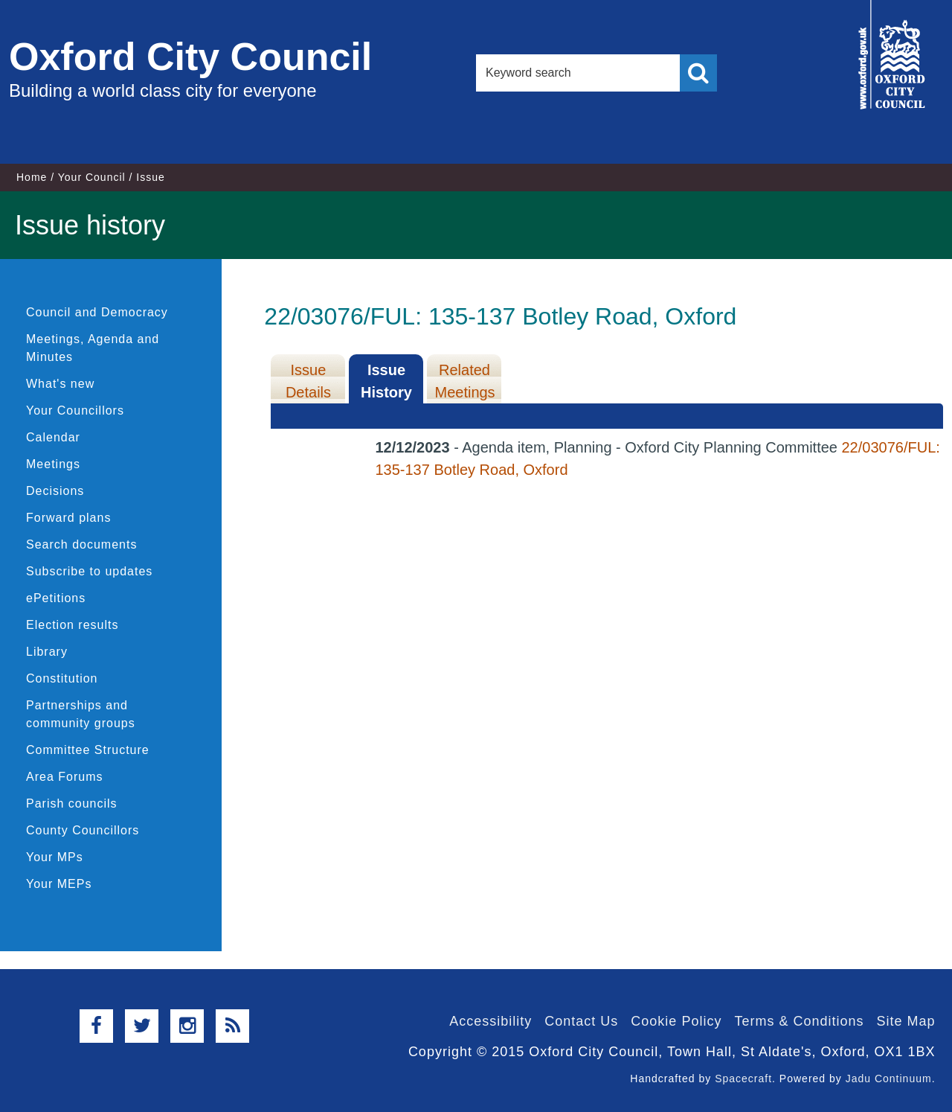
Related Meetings (464, 381)
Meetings (53, 464)
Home (31, 177)
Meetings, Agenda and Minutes (92, 348)
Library (47, 651)
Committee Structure (87, 750)
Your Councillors (75, 410)
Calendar (53, 437)
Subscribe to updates (89, 571)
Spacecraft (743, 1078)
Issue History (386, 381)
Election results (72, 625)
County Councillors (82, 830)
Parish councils (72, 803)
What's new (60, 383)
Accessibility (490, 1021)
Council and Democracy (97, 312)
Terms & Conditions (798, 1021)
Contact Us (581, 1021)
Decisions (55, 491)
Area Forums (64, 776)
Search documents (81, 544)
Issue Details (308, 381)
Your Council (92, 177)
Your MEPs (58, 884)
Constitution (62, 678)
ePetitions (56, 598)
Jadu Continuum (889, 1078)
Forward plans (68, 517)
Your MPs (54, 857)
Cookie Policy (676, 1021)
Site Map (905, 1021)
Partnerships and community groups (80, 714)
